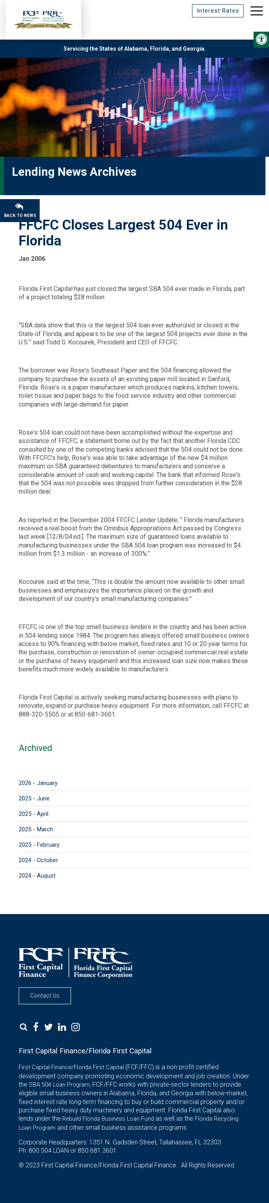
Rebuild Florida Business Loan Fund (108, 1118)
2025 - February (39, 844)
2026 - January (38, 783)
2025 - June (34, 798)
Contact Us (45, 995)
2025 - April (33, 813)
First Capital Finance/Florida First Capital (71, 1067)
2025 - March (36, 829)
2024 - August (37, 875)
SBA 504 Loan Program (59, 1084)
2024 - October (38, 860)
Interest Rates (217, 10)
